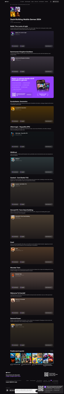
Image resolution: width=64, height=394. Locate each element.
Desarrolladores (39, 380)
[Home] (7, 1)
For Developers (41, 1)
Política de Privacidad (46, 381)
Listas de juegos (27, 1)
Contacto (46, 1)
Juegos (32, 1)
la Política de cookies (31, 392)
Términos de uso (39, 381)
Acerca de (36, 1)
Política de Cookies (55, 381)
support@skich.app (11, 382)
